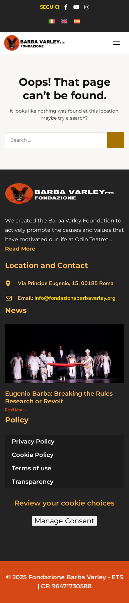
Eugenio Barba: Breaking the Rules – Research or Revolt (61, 397)
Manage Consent (64, 521)
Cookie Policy (32, 455)
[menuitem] (51, 21)
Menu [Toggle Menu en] (116, 43)
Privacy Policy (33, 441)
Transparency (32, 481)
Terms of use (31, 468)
